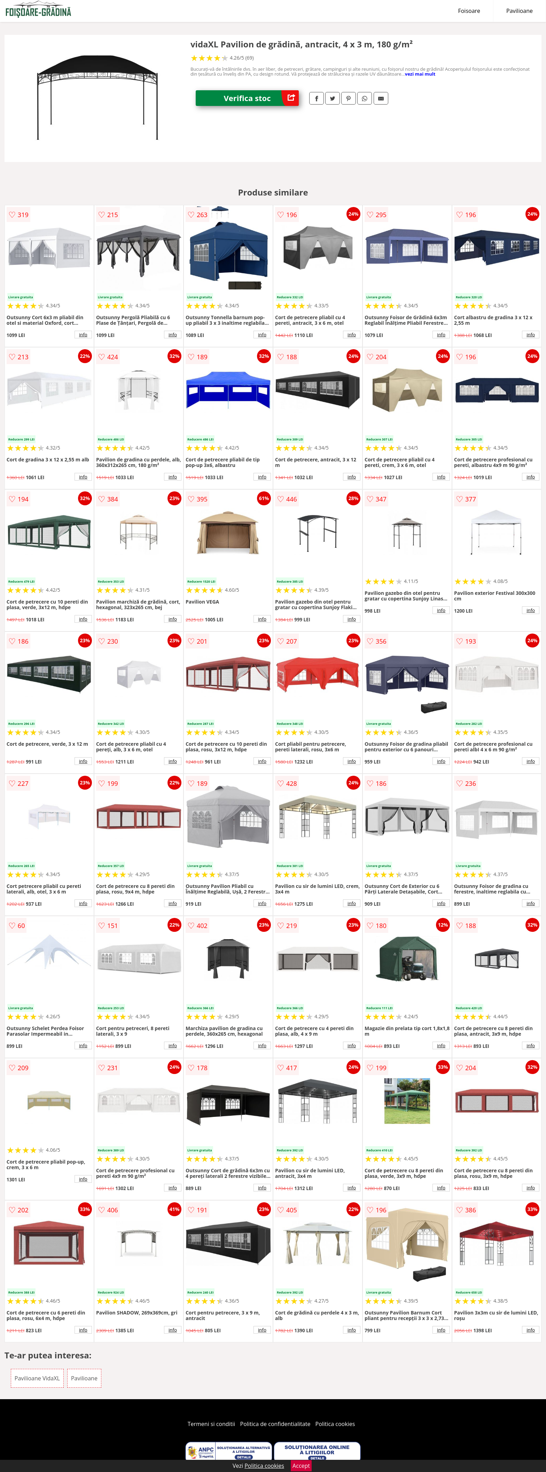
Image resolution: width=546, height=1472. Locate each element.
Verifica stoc (261, 98)
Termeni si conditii (211, 1424)
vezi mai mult (420, 74)
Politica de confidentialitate (275, 1424)
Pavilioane (519, 11)
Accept (301, 1466)
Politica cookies (335, 1424)
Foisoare (469, 11)
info (83, 334)
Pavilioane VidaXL (37, 1378)
